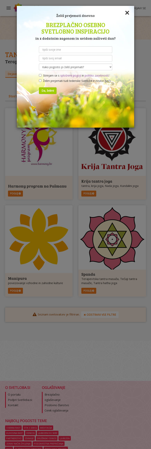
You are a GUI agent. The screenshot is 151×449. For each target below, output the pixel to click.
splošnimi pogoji (70, 75)
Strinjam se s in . (74, 75)
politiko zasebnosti (96, 75)
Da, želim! (47, 90)
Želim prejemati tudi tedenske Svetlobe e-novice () (75, 81)
